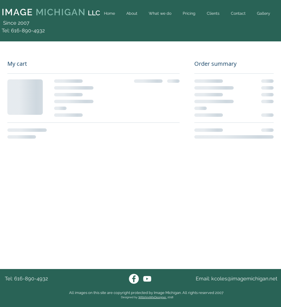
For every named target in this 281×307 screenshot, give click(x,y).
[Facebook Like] (268, 26)
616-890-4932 (31, 278)
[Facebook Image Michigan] (134, 279)
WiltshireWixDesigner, (152, 297)
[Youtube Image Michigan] (147, 279)
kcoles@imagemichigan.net (244, 278)
